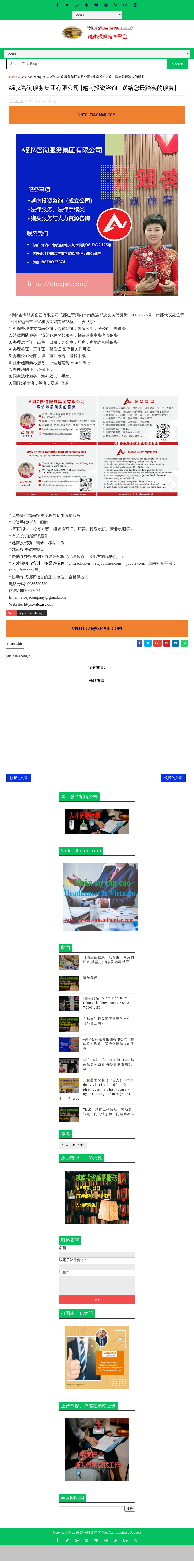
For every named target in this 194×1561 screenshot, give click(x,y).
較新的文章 (19, 792)
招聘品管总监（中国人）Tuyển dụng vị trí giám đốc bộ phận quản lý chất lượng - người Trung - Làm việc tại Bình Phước (96, 1105)
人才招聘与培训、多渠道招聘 (38, 573)
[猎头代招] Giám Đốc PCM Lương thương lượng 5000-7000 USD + (107, 1018)
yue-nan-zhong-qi (33, 77)
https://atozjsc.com (39, 614)
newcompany (73, 1161)
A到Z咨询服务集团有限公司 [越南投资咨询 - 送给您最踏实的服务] (108, 1059)
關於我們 (90, 994)
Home (13, 77)
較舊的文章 (173, 792)
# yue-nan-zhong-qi (32, 623)
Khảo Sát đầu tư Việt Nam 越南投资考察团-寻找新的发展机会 (108, 1080)
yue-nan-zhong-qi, (48, 110)
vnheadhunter (79, 573)
